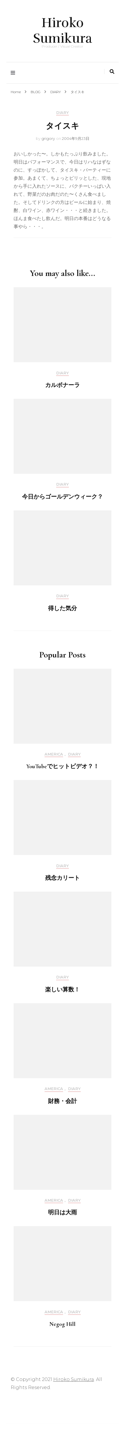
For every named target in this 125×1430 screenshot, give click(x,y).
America (54, 754)
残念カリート (62, 878)
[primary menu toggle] (14, 73)
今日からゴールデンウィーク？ (62, 496)
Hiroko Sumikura (62, 30)
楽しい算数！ (62, 989)
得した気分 (62, 608)
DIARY (62, 112)
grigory (48, 138)
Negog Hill (62, 1324)
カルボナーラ (62, 385)
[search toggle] (112, 71)
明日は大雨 (62, 1212)
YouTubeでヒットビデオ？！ (62, 766)
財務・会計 (62, 1101)
